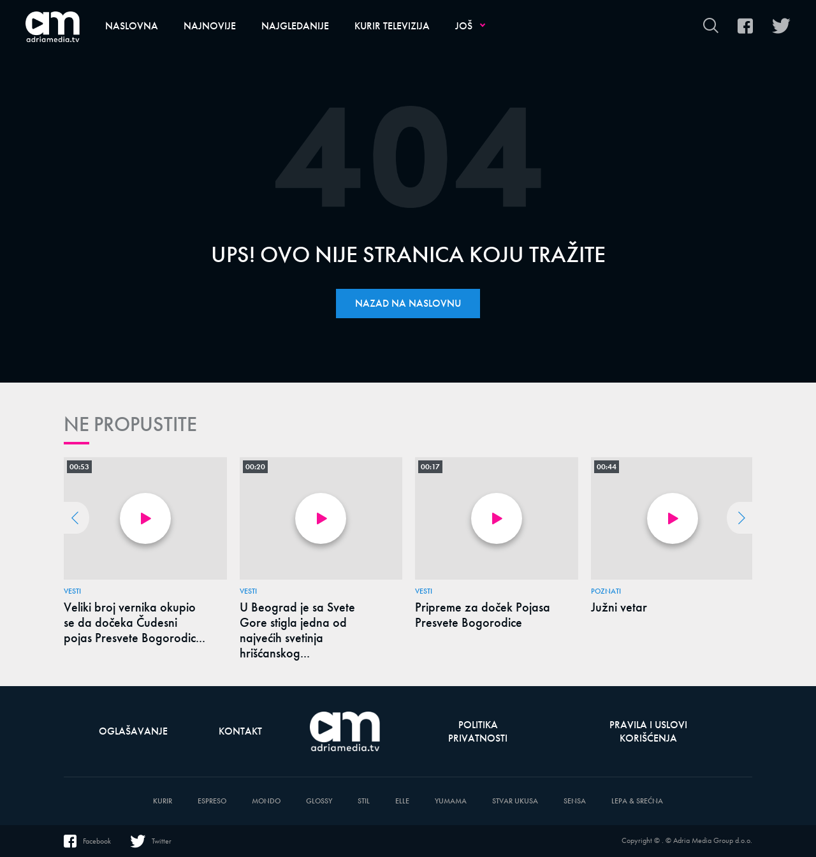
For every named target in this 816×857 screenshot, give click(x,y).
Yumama (451, 801)
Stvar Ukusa (515, 801)
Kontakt (240, 731)
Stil (364, 801)
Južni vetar (619, 607)
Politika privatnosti (477, 731)
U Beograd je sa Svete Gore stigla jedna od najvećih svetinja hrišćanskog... (297, 630)
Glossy (319, 801)
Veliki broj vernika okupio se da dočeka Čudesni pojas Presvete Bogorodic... (134, 622)
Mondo (266, 801)
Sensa (575, 801)
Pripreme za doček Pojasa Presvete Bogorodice (482, 614)
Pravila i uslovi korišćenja (648, 731)
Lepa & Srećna (637, 801)
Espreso (212, 801)
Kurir (162, 801)
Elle (402, 801)
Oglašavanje (133, 731)
